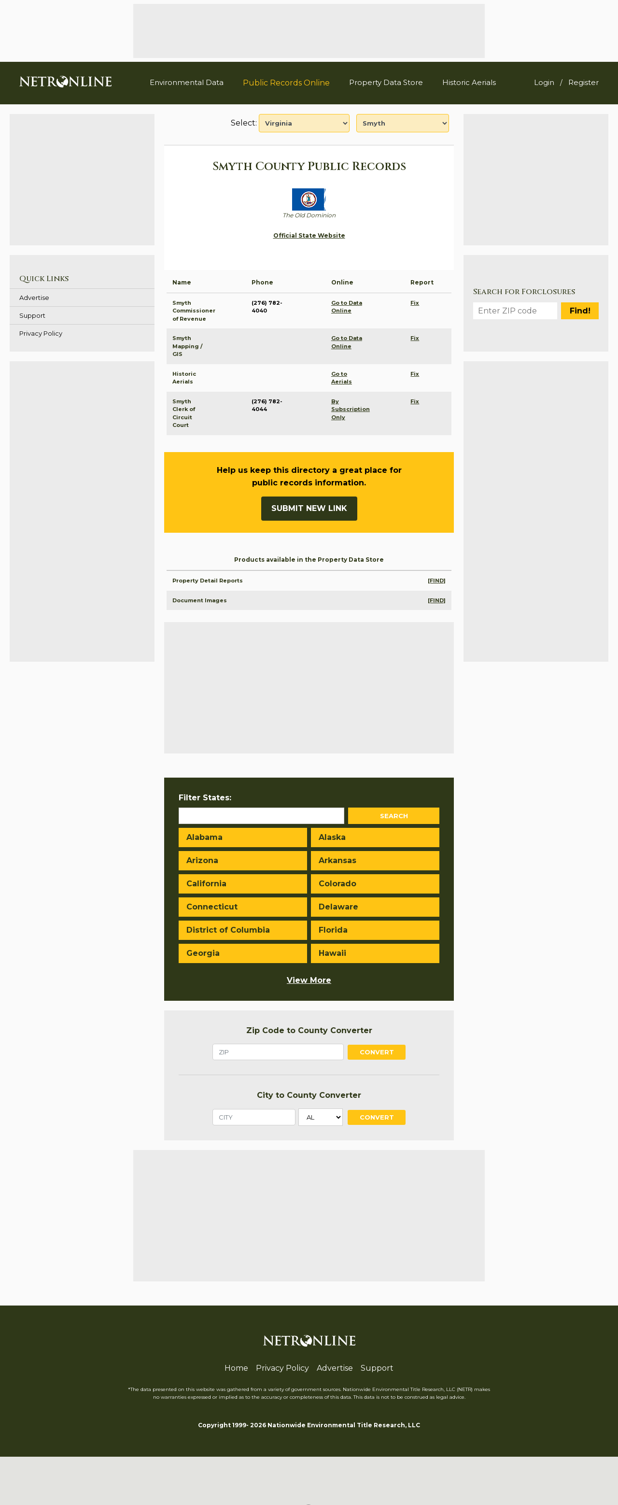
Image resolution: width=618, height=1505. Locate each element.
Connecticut (212, 906)
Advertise (34, 297)
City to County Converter (309, 1095)
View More (309, 980)
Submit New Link (309, 508)
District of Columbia (228, 930)
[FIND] (437, 580)
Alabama (204, 837)
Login (544, 82)
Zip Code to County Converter (309, 1030)
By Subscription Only (350, 409)
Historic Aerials (469, 82)
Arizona (202, 860)
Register (583, 82)
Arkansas (337, 860)
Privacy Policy (40, 333)
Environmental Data (187, 82)
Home (236, 1368)
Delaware (338, 906)
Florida (333, 930)
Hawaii (332, 953)
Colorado (337, 883)
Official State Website (309, 235)
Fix (414, 302)
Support (32, 315)
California (206, 883)
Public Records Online (286, 82)
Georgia (203, 953)
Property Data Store (386, 82)
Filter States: (205, 797)
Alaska (332, 837)
